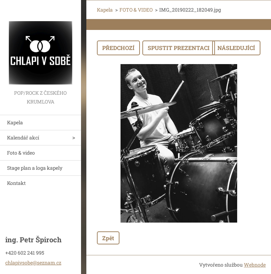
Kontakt (16, 183)
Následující (236, 47)
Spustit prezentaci (179, 47)
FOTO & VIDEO (136, 9)
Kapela (15, 122)
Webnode (255, 264)
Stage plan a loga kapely (34, 167)
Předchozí (118, 47)
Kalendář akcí (23, 137)
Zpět (108, 238)
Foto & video (21, 152)
